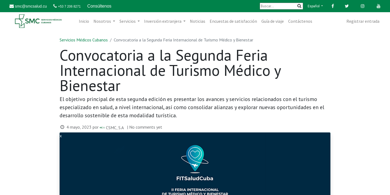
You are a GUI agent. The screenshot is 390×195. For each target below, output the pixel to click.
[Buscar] (281, 6)
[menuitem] (84, 21)
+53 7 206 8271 (69, 6)
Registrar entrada (362, 21)
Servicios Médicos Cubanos (84, 40)
